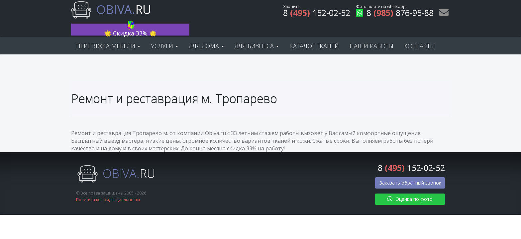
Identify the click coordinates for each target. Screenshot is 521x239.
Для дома (206, 34)
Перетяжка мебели (108, 34)
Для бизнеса (257, 34)
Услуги (164, 34)
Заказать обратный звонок (410, 171)
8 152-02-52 (316, 13)
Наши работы (371, 34)
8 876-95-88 (395, 13)
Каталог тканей (314, 34)
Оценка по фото (410, 187)
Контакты (419, 34)
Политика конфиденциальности (108, 188)
